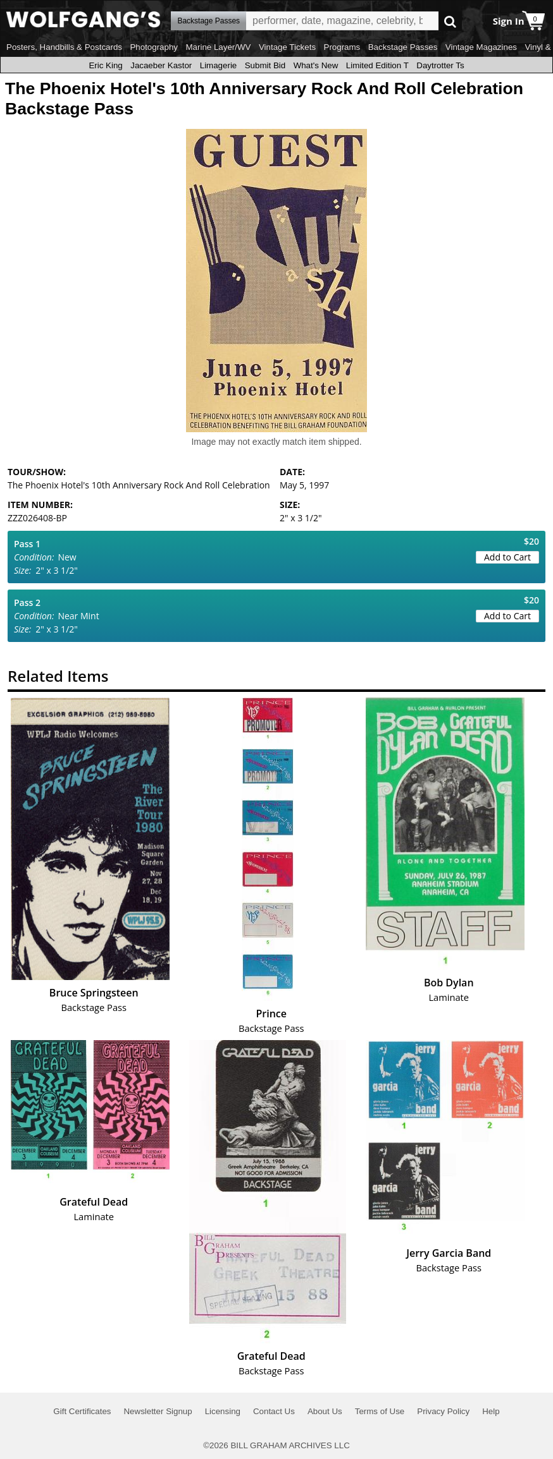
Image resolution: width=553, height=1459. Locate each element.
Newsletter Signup (157, 1411)
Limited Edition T (377, 65)
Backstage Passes (403, 47)
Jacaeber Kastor (161, 65)
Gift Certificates (82, 1411)
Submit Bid (265, 65)
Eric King (105, 65)
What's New (316, 65)
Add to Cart (507, 557)
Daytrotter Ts (440, 65)
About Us (325, 1411)
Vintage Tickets (287, 47)
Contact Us (274, 1411)
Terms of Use (380, 1411)
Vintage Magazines (481, 47)
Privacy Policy (443, 1411)
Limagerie (218, 65)
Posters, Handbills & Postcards (64, 47)
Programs (342, 47)
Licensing (222, 1411)
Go (450, 21)
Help (490, 1411)
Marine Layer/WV (218, 47)
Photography (154, 47)
